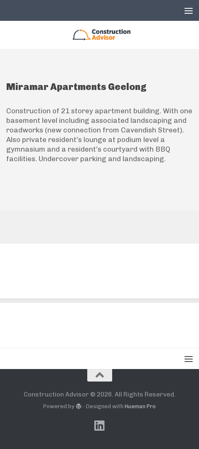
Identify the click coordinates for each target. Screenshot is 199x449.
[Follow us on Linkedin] (100, 426)
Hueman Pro (140, 406)
